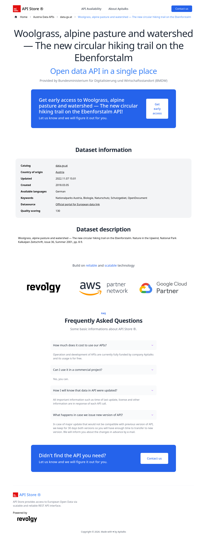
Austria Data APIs (43, 17)
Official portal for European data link (78, 204)
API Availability (91, 9)
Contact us (181, 8)
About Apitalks (118, 9)
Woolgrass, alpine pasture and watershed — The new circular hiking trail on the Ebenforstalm (134, 17)
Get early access (157, 108)
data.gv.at (66, 17)
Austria (60, 172)
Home (23, 17)
